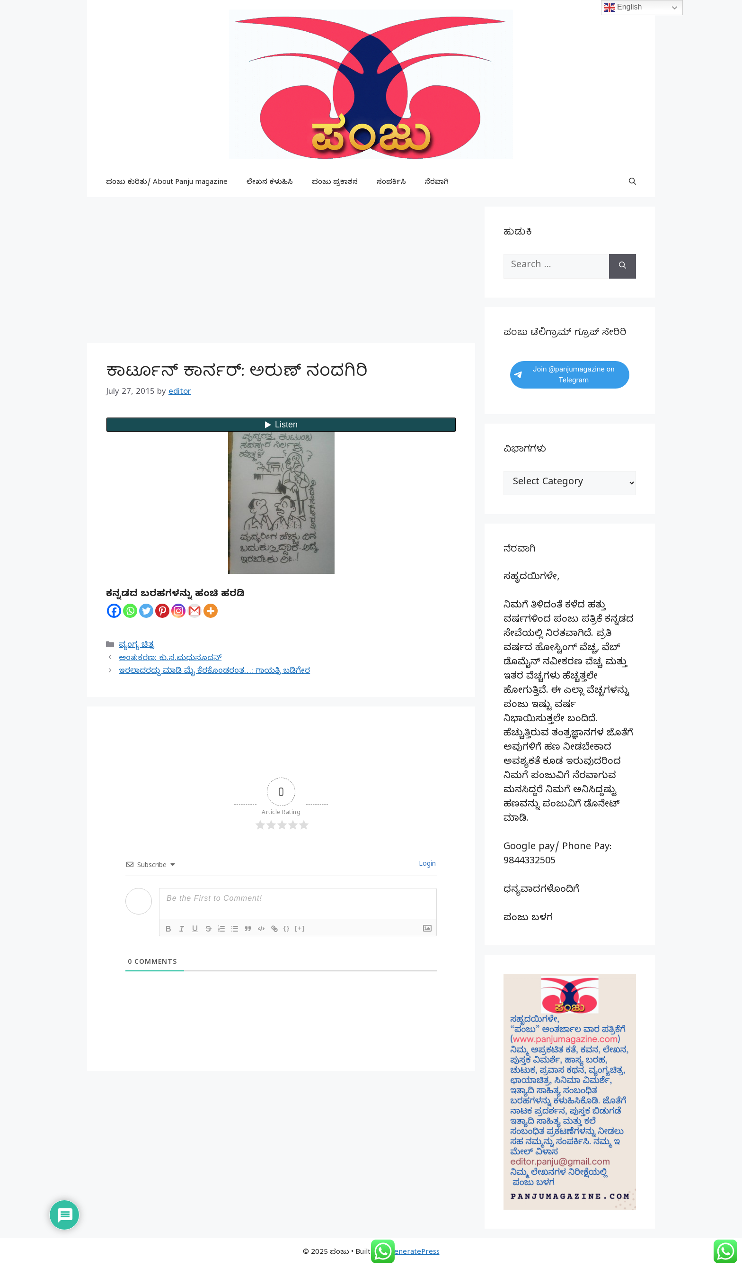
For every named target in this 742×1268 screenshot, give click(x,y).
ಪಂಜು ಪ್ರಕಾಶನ (335, 183)
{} (286, 928)
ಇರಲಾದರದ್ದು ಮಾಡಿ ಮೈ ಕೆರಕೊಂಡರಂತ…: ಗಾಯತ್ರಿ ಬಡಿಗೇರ (214, 671)
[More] (210, 611)
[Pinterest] (162, 611)
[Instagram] (178, 611)
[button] (632, 183)
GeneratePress (414, 1253)
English (623, 7)
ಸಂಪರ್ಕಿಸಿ (391, 183)
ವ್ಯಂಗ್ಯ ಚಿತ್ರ (136, 645)
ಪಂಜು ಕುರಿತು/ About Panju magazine (167, 183)
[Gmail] (194, 611)
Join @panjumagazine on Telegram (564, 374)
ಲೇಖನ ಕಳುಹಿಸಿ (270, 183)
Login (426, 864)
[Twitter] (146, 611)
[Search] (622, 266)
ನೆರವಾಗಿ (437, 183)
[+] (300, 928)
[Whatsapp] (130, 611)
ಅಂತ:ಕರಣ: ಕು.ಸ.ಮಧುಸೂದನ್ (170, 658)
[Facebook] (114, 611)
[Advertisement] (281, 273)
